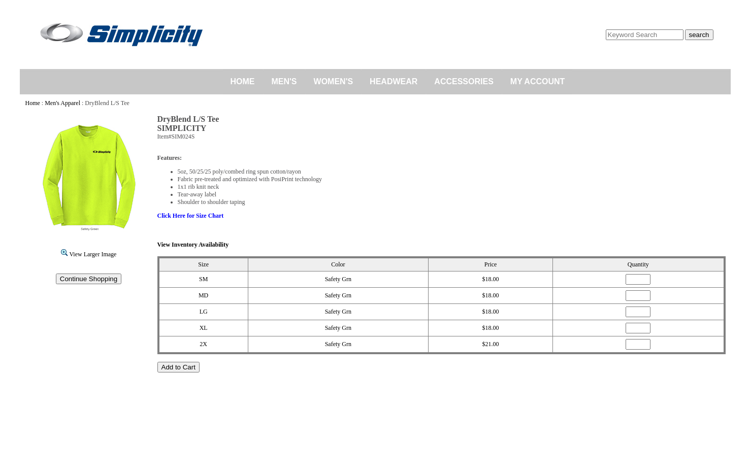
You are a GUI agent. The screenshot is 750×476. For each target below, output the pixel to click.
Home (32, 103)
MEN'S (284, 81)
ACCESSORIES (463, 81)
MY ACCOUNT (537, 81)
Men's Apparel (62, 103)
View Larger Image (89, 254)
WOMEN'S (333, 81)
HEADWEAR (393, 81)
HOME (243, 81)
